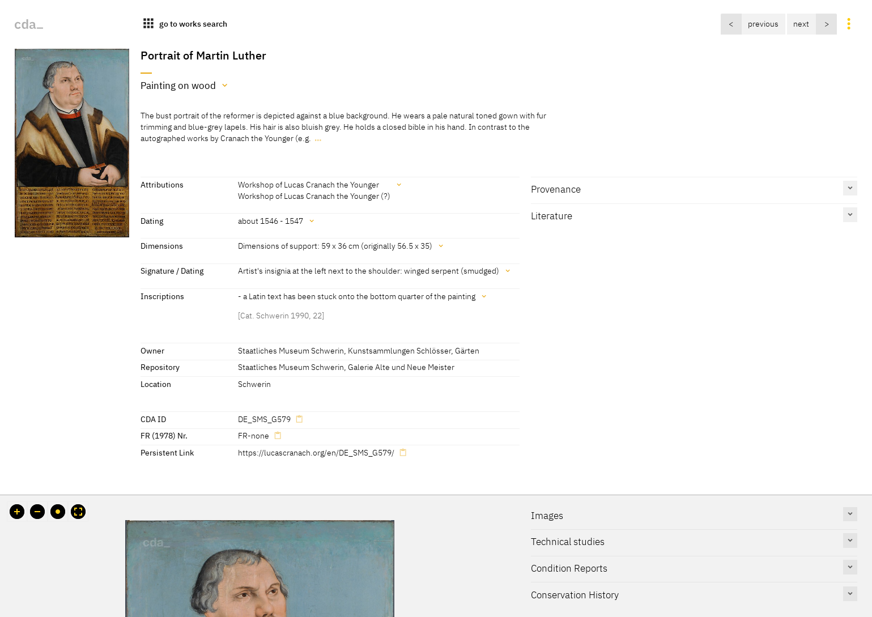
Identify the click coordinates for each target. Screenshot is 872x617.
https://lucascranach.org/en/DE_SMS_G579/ (316, 452)
